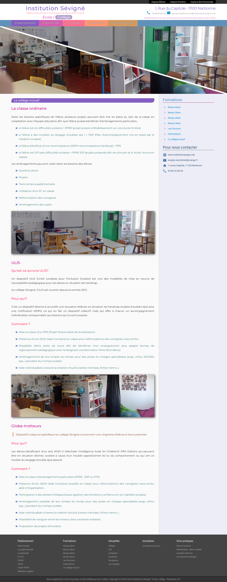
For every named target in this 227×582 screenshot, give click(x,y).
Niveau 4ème (171, 118)
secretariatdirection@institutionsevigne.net (191, 13)
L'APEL (20, 564)
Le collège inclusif (174, 139)
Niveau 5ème (171, 112)
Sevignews (113, 560)
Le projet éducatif (25, 549)
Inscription (96, 23)
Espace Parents (178, 2)
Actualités (73, 23)
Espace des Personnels (202, 2)
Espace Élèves (158, 2)
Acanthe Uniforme (185, 553)
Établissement (25, 23)
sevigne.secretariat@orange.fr (180, 160)
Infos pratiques (122, 23)
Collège (111, 546)
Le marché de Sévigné (186, 557)
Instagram (113, 553)
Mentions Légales (26, 571)
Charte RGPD (23, 567)
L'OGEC (21, 560)
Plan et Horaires (184, 546)
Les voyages (114, 564)
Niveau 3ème (171, 123)
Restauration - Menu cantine (189, 549)
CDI (110, 549)
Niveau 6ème (171, 107)
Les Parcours (172, 128)
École (47, 17)
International (171, 134)
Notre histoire (24, 546)
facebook (112, 557)
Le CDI (21, 557)
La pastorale (23, 553)
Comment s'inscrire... (152, 546)
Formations (50, 23)
